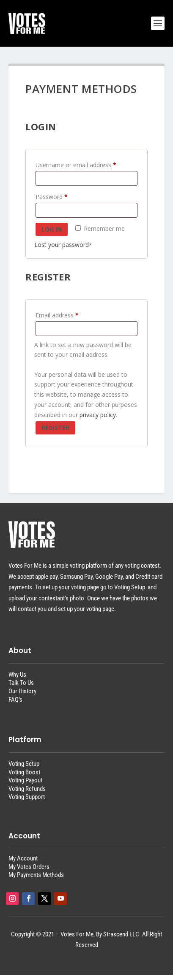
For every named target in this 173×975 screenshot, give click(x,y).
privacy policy (98, 415)
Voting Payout (25, 780)
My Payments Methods (36, 875)
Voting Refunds (27, 789)
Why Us (17, 674)
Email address (59, 315)
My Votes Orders (28, 867)
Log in (51, 229)
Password (53, 197)
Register (55, 427)
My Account (23, 858)
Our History (22, 691)
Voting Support (26, 797)
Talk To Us (21, 682)
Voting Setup (23, 764)
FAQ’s (15, 699)
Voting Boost (24, 772)
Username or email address (78, 165)
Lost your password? (62, 245)
